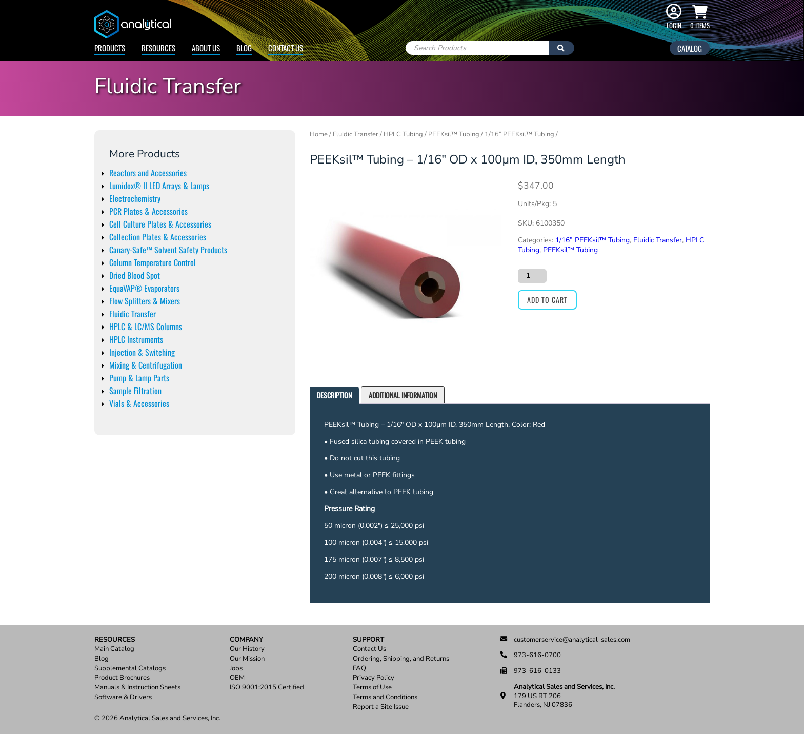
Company (246, 640)
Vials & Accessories (139, 403)
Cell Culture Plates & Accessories (160, 224)
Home (319, 134)
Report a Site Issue (381, 707)
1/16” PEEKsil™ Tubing (519, 134)
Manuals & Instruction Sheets (137, 687)
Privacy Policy (373, 677)
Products (109, 47)
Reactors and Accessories (148, 173)
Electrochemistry (134, 198)
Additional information (403, 395)
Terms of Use (372, 687)
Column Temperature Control (152, 262)
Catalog (689, 48)
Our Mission (247, 659)
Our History (247, 649)
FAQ (359, 668)
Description (334, 395)
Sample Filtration (135, 390)
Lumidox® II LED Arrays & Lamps (159, 185)
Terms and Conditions (385, 697)
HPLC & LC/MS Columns (145, 326)
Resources (158, 47)
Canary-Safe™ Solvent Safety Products (168, 249)
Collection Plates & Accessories (157, 237)
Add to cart (547, 299)
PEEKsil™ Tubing (453, 134)
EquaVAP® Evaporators (144, 288)
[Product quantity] (532, 275)
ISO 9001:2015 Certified (267, 687)
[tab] (334, 395)
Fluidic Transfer (132, 314)
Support (368, 640)
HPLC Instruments (136, 339)
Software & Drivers (123, 697)
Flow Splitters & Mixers (144, 301)
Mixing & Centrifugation (145, 365)
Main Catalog (114, 649)
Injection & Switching (142, 352)
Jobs (236, 668)
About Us (206, 47)
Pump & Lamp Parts (139, 378)
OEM (237, 677)
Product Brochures (122, 677)
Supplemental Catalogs (130, 668)
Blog (244, 47)
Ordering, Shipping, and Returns (401, 659)
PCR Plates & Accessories (148, 211)
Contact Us (285, 47)
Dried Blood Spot (134, 275)
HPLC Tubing (403, 134)
